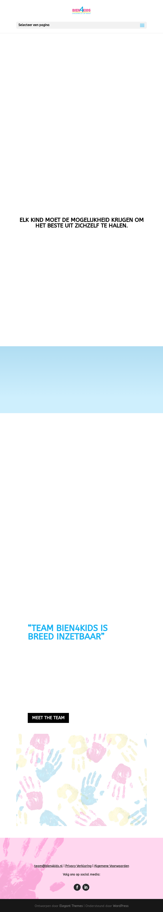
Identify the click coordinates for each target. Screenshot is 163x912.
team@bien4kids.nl (48, 866)
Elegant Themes (71, 906)
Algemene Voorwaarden (111, 866)
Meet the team (48, 717)
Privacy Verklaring (78, 866)
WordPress (121, 906)
